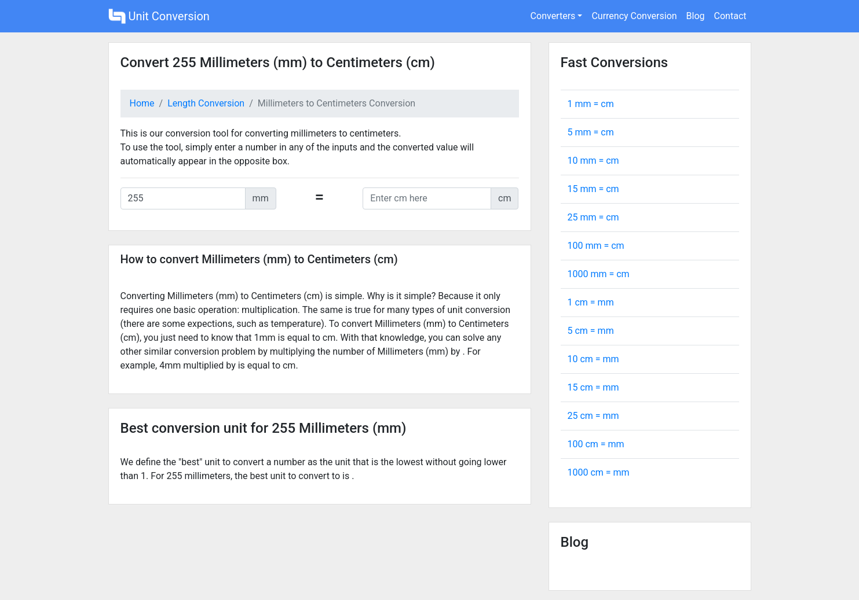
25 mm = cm (593, 217)
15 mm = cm (593, 188)
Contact (730, 15)
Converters (553, 15)
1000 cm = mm (599, 472)
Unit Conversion (159, 16)
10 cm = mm (593, 359)
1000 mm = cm (599, 273)
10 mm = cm (593, 160)
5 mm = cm (591, 132)
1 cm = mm (591, 302)
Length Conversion (205, 103)
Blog (695, 15)
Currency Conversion (634, 15)
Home (142, 103)
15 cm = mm (593, 387)
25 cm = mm (593, 415)
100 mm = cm (596, 245)
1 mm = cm (591, 103)
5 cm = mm (591, 330)
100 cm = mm (596, 444)
